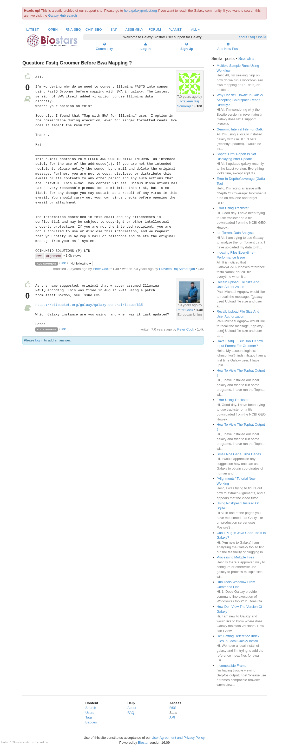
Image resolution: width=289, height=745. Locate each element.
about (243, 37)
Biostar (143, 742)
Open (53, 29)
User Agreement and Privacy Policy (178, 738)
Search (91, 708)
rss (262, 37)
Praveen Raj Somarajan (177, 269)
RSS (172, 708)
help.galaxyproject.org (140, 10)
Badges (91, 722)
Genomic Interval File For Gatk (240, 129)
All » (195, 29)
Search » (246, 58)
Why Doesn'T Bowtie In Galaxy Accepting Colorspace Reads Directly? (240, 100)
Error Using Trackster (233, 208)
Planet (175, 29)
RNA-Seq (73, 29)
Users (90, 713)
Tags (89, 717)
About (131, 708)
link (63, 263)
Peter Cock (101, 269)
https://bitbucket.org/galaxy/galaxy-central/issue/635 (89, 305)
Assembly (134, 29)
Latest (32, 29)
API (172, 717)
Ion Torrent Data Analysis (235, 233)
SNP (113, 29)
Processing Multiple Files (235, 557)
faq (252, 37)
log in (39, 340)
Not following (80, 263)
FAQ (130, 713)
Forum (154, 29)
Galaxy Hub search (62, 15)
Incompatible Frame (232, 666)
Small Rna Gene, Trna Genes (239, 454)
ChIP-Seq (94, 29)
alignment (53, 256)
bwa (39, 256)
